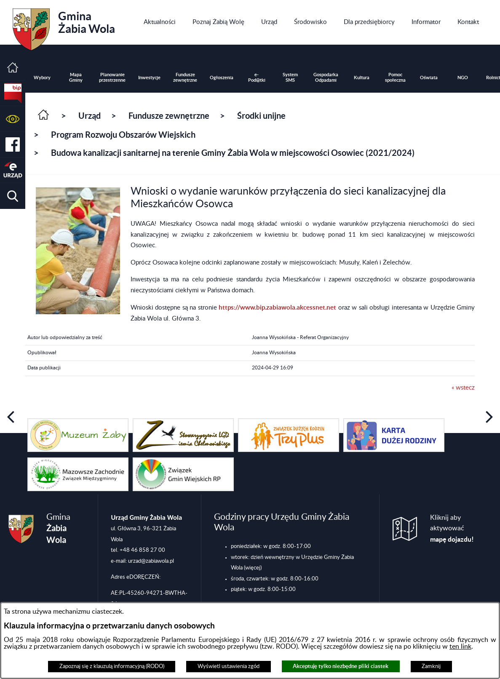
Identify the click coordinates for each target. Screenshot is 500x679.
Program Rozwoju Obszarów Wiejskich (123, 134)
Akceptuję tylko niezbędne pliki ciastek (340, 666)
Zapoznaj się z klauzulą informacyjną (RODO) (111, 666)
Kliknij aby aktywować (452, 528)
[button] (12, 119)
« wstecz (463, 388)
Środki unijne (261, 115)
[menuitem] (159, 22)
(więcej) (253, 567)
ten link (460, 646)
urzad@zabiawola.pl (151, 561)
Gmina (64, 26)
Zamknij (431, 666)
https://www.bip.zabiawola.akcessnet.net (277, 307)
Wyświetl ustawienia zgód (228, 666)
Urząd (89, 115)
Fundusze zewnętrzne (168, 115)
